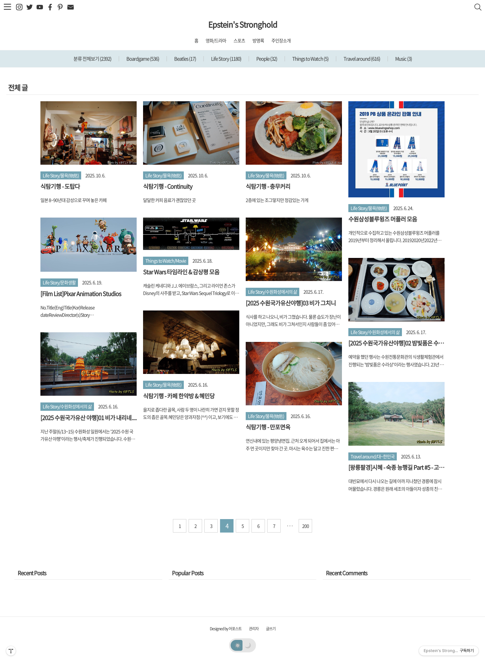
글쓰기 (271, 629)
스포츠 (239, 40)
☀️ (237, 645)
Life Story (225, 58)
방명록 (258, 40)
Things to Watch (310, 58)
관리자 (254, 629)
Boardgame (142, 58)
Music (403, 58)
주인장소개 (281, 40)
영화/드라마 (216, 40)
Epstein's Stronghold (242, 24)
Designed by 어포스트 (226, 629)
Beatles (185, 58)
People (266, 58)
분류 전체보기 (92, 58)
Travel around (361, 58)
